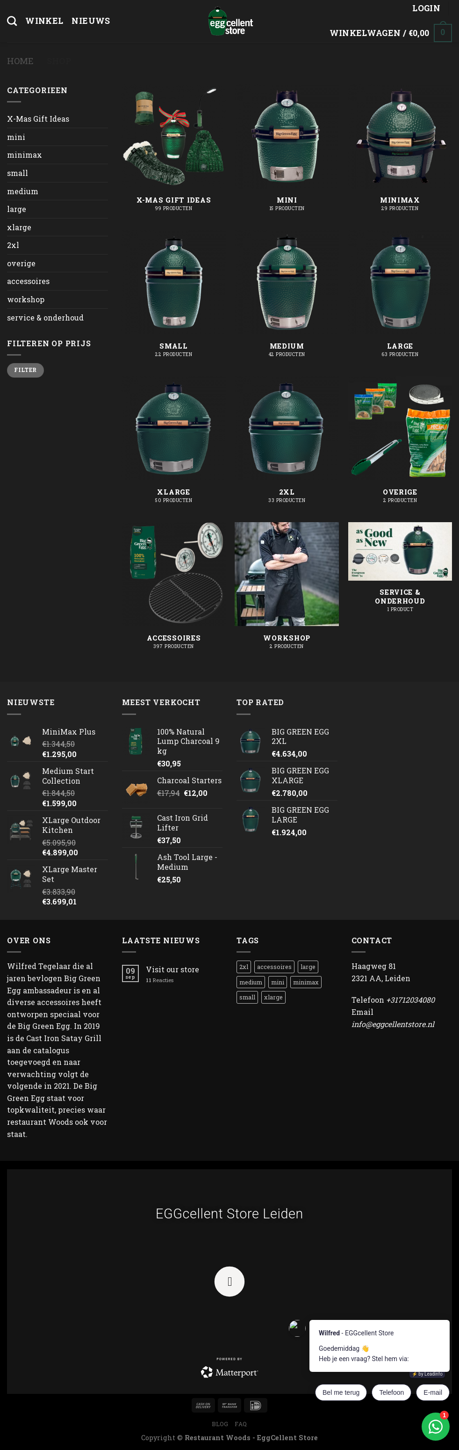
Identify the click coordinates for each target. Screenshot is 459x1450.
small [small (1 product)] (247, 997)
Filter (25, 369)
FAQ (241, 1424)
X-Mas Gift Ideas (38, 119)
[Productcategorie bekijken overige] (400, 444)
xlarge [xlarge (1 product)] (273, 997)
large (16, 209)
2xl (13, 245)
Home (20, 60)
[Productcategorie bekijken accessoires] (174, 590)
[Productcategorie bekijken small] (174, 298)
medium (22, 191)
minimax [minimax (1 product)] (306, 982)
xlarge (19, 227)
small (17, 173)
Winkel (44, 20)
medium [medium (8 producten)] (250, 982)
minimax (24, 155)
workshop (25, 299)
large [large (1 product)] (308, 966)
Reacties (159, 980)
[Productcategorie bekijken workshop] (287, 590)
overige (21, 263)
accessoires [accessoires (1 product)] (274, 966)
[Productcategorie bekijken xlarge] (174, 444)
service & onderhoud (45, 317)
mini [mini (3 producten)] (277, 982)
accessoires (28, 281)
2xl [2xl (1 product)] (243, 966)
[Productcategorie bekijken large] (400, 298)
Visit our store (172, 969)
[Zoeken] (12, 20)
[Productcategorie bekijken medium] (287, 298)
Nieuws (91, 20)
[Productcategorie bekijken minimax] (400, 152)
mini (16, 137)
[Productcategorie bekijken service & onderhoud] (400, 572)
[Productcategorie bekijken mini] (287, 152)
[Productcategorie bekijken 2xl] (287, 444)
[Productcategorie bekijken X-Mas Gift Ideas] (174, 152)
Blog (220, 1424)
